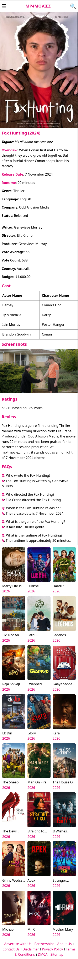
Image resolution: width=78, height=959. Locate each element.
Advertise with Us (17, 943)
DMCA (43, 954)
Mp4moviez (38, 6)
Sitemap (57, 954)
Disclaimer (30, 949)
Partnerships (44, 943)
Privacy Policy (52, 949)
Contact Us (10, 949)
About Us (64, 943)
